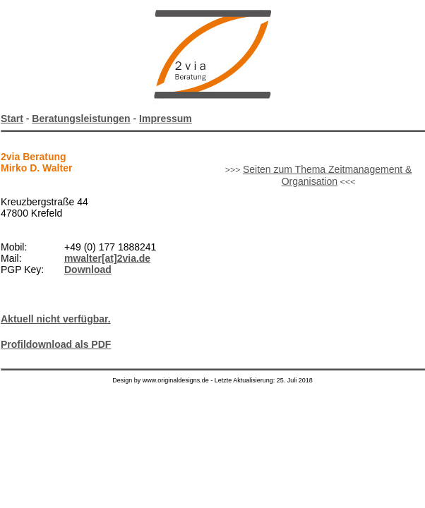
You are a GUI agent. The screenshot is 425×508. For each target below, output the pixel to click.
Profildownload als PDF (56, 344)
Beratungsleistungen (81, 118)
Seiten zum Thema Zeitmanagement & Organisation (327, 175)
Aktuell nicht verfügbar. (56, 319)
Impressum (165, 118)
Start (12, 118)
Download (88, 269)
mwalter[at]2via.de (107, 258)
